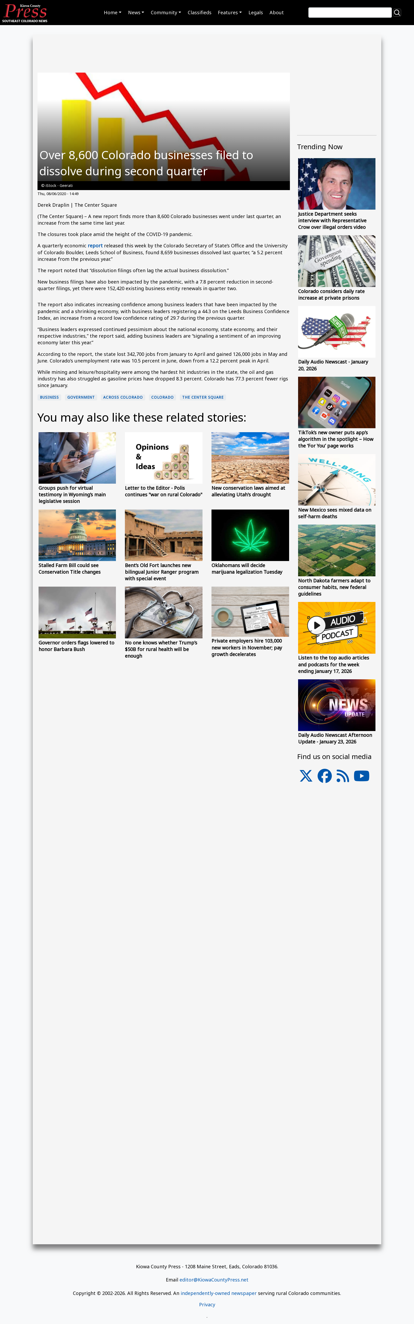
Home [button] (110, 12)
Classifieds (199, 12)
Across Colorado (123, 397)
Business (49, 397)
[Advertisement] (337, 925)
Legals (255, 12)
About (277, 12)
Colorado (162, 397)
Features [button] (228, 12)
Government (81, 397)
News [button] (134, 12)
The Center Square (203, 397)
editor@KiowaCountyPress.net (214, 1279)
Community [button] (164, 12)
